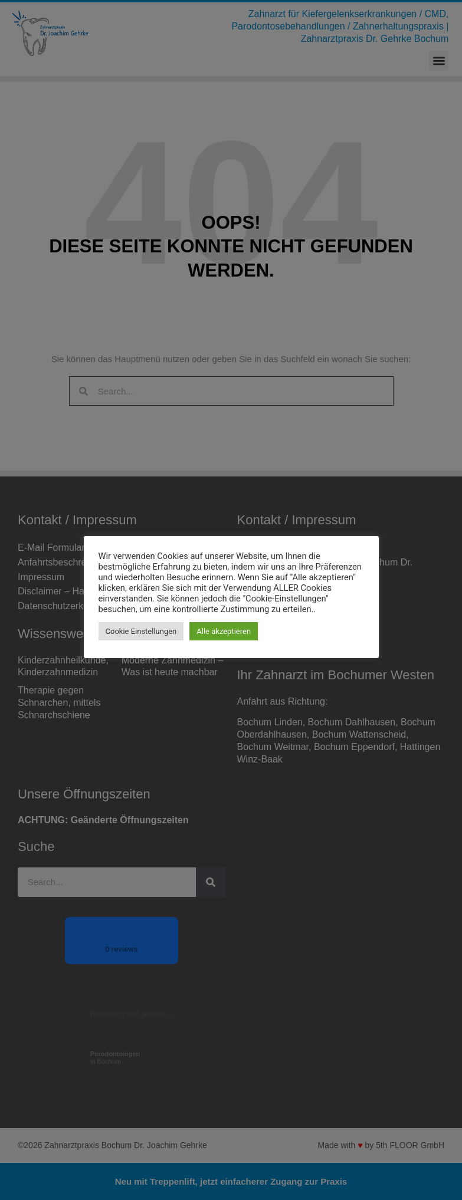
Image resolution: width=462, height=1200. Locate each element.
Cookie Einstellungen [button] (141, 631)
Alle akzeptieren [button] (223, 631)
